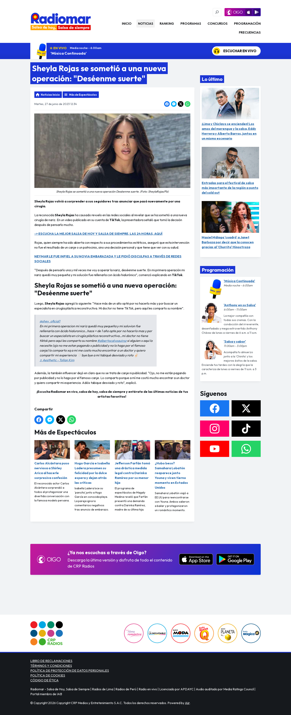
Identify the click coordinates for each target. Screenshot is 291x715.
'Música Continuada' (69, 53)
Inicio (127, 23)
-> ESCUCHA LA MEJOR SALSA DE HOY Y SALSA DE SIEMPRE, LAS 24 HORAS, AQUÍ (98, 234)
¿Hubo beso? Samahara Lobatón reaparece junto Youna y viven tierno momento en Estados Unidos (172, 465)
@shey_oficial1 (50, 321)
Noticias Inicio (50, 94)
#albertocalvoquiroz (112, 341)
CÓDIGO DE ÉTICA (44, 680)
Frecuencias (250, 32)
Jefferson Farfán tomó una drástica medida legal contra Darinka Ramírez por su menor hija (132, 462)
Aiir (187, 703)
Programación (247, 23)
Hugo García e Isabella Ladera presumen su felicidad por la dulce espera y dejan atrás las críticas (92, 462)
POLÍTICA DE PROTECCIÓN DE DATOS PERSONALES (69, 670)
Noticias (145, 23)
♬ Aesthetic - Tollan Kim (57, 360)
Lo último (212, 79)
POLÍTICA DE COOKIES (47, 675)
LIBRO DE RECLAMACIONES (51, 661)
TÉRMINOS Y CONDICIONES (51, 666)
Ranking (167, 23)
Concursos (218, 23)
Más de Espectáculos (83, 94)
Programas (190, 23)
